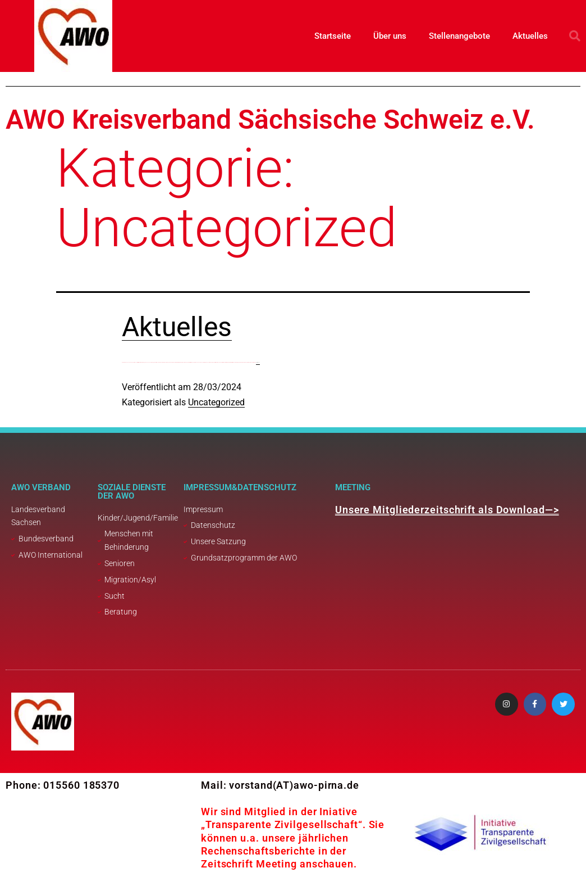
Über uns (389, 36)
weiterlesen (258, 362)
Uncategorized (216, 402)
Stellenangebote (459, 36)
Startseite (332, 36)
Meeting (352, 487)
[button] (575, 36)
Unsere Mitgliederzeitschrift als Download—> (447, 510)
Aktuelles (530, 36)
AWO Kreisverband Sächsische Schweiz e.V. (270, 119)
